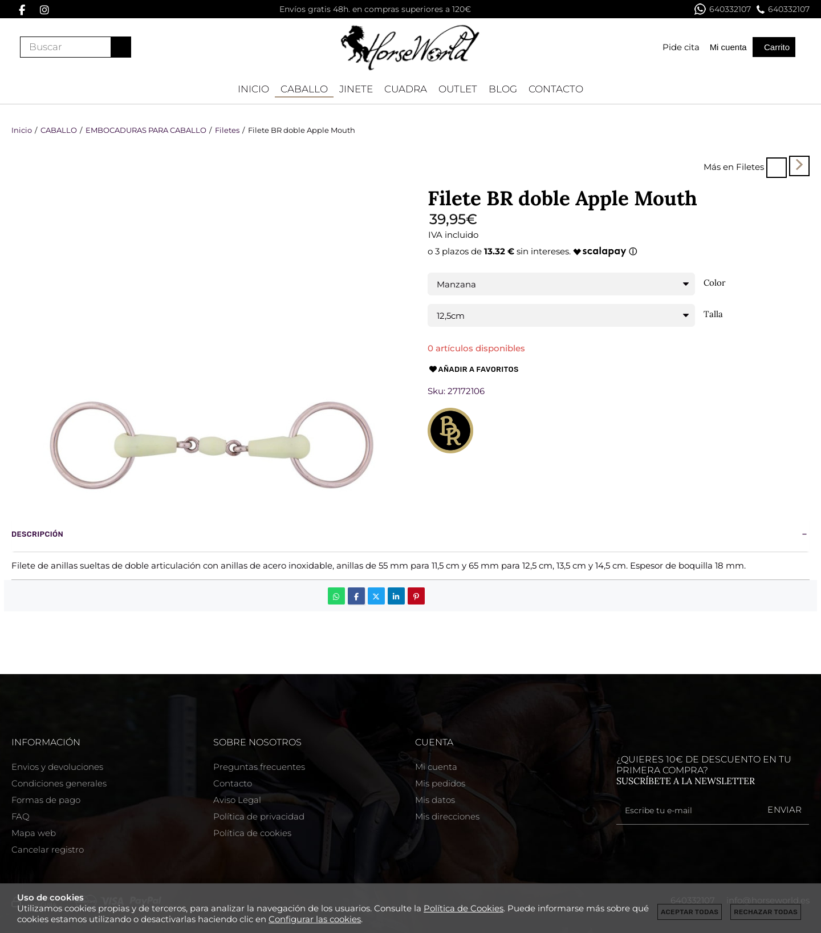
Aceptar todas (689, 912)
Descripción (37, 534)
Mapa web (33, 832)
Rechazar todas (766, 912)
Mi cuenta (436, 766)
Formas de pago (45, 799)
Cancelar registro (47, 849)
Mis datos (435, 799)
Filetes (750, 166)
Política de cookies (252, 832)
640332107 (722, 9)
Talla (713, 314)
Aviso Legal (237, 799)
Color (715, 283)
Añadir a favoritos (473, 369)
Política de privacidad (258, 816)
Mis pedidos (440, 783)
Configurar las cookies (315, 919)
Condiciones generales (59, 783)
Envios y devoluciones (57, 766)
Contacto (232, 783)
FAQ (20, 816)
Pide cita (681, 47)
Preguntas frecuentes (259, 766)
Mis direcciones (447, 816)
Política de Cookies (463, 908)
